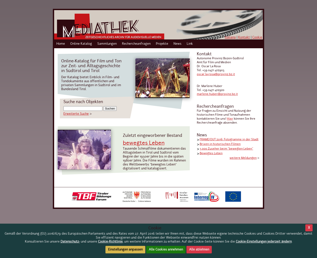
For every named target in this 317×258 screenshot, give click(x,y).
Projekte (162, 44)
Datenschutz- (70, 241)
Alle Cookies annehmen (166, 249)
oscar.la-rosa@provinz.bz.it (216, 74)
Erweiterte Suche (76, 114)
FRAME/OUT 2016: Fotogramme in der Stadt (229, 139)
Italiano (230, 37)
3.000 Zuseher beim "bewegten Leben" (226, 148)
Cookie (257, 37)
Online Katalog (81, 44)
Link (190, 44)
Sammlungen (107, 44)
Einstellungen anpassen (125, 249)
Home (60, 44)
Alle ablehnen (199, 249)
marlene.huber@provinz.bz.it (217, 94)
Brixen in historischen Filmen (220, 144)
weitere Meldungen (243, 158)
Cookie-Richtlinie (110, 241)
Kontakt (244, 37)
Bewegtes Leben (211, 153)
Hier (230, 119)
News (177, 44)
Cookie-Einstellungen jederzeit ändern (264, 241)
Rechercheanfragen (136, 44)
